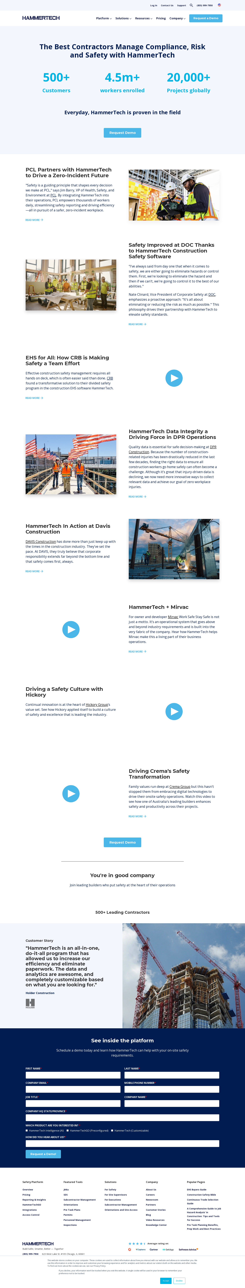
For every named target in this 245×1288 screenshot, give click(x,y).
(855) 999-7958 (204, 5)
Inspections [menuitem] (70, 1224)
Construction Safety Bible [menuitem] (201, 1194)
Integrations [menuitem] (29, 1209)
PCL (53, 195)
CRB (110, 378)
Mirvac (173, 617)
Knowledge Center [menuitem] (156, 1224)
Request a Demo (205, 18)
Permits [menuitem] (68, 1214)
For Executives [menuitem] (113, 1199)
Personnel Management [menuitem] (77, 1219)
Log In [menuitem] (153, 5)
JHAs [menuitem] (66, 1189)
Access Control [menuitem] (30, 1214)
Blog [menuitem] (148, 1214)
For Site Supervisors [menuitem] (116, 1194)
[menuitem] (155, 1219)
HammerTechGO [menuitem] (31, 1204)
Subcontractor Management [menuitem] (80, 1199)
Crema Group (180, 786)
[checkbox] (122, 1130)
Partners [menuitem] (151, 1204)
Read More (32, 398)
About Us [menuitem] (151, 1189)
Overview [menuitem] (27, 1189)
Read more (32, 220)
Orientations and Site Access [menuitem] (121, 1209)
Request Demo (122, 133)
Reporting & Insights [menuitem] (34, 1199)
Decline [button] (179, 1280)
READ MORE (136, 496)
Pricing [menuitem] (26, 1194)
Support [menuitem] (181, 5)
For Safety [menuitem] (110, 1189)
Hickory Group (97, 704)
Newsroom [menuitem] (152, 1199)
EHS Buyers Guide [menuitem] (196, 1189)
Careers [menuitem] (150, 1194)
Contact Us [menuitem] (167, 5)
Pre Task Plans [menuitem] (72, 1209)
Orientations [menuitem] (71, 1204)
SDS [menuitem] (66, 1194)
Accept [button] (166, 1280)
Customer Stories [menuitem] (156, 1209)
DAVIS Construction (41, 541)
